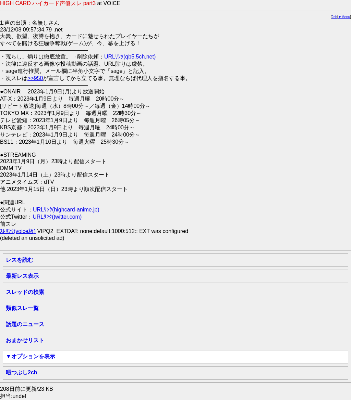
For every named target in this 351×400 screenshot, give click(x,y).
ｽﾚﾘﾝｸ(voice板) (18, 231)
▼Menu (344, 17)
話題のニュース (25, 324)
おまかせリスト (25, 340)
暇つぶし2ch (21, 372)
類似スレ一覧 (22, 308)
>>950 (35, 78)
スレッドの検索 (25, 292)
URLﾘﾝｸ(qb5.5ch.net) (130, 57)
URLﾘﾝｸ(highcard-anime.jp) (66, 209)
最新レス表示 (22, 276)
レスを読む (19, 260)
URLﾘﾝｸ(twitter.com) (57, 217)
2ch (334, 17)
